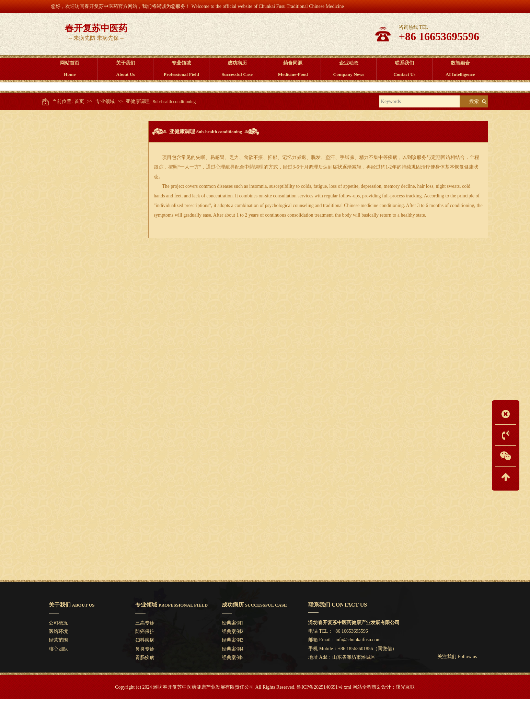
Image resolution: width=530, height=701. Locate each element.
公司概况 (58, 624)
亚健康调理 (138, 103)
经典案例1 (232, 624)
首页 (79, 103)
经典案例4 (232, 650)
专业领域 (105, 103)
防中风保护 (93, 286)
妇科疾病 (93, 198)
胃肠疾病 (93, 233)
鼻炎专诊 (93, 216)
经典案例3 (232, 641)
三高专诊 (93, 163)
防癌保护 (93, 180)
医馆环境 (58, 633)
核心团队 (58, 650)
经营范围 (58, 641)
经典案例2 (232, 633)
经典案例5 (232, 659)
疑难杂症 (93, 268)
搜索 (474, 103)
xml (347, 688)
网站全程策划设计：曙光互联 (384, 688)
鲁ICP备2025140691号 (320, 688)
